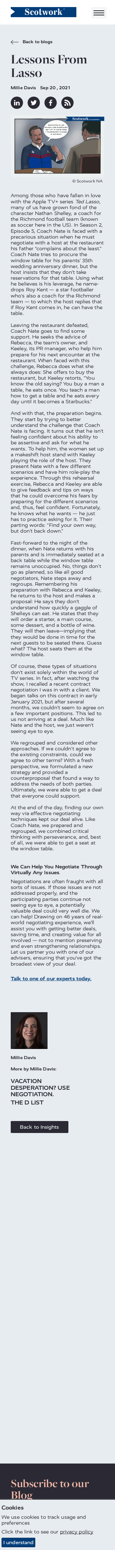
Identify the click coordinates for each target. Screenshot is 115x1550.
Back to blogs (31, 42)
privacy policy (76, 1532)
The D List (27, 1102)
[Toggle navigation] (99, 12)
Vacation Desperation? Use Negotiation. (40, 1087)
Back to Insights (39, 1127)
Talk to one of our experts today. (51, 979)
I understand (18, 1542)
